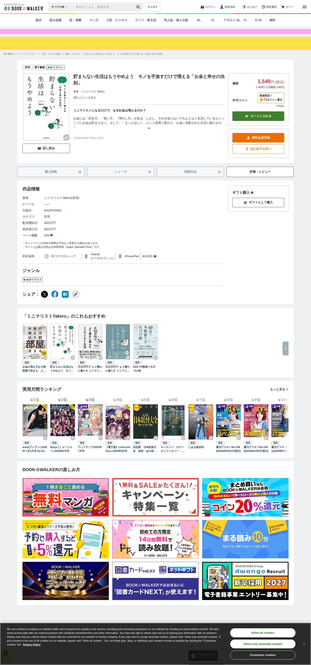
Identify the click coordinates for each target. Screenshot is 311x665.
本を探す (153, 6)
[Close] (304, 643)
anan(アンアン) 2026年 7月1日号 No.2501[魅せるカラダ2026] (34, 457)
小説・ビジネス (116, 20)
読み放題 (55, 20)
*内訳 (280, 113)
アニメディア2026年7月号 (90, 456)
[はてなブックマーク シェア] (65, 302)
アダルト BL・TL (235, 20)
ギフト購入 (243, 200)
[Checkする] (66, 145)
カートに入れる (258, 124)
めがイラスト (32, 287)
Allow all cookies (262, 632)
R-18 (258, 20)
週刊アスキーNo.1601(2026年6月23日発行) (283, 457)
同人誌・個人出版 (176, 20)
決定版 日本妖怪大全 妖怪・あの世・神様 (144, 457)
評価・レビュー (260, 179)
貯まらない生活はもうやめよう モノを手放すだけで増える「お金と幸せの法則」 (61, 376)
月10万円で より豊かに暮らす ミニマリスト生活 (90, 376)
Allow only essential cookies (262, 644)
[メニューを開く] (304, 7)
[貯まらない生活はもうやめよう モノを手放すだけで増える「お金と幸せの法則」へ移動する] (125, 61)
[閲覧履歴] (269, 7)
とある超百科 (196, 454)
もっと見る (279, 397)
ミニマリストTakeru (93, 99)
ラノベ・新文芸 (145, 20)
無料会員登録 (258, 145)
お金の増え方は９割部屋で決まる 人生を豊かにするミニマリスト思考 (34, 376)
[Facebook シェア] (55, 302)
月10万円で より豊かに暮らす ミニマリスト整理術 (117, 376)
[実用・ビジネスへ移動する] (72, 61)
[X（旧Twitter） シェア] (44, 302)
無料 (272, 20)
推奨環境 (149, 264)
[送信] (139, 7)
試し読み (46, 156)
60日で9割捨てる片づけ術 (144, 376)
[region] (155, 644)
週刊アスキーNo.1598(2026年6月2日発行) (228, 456)
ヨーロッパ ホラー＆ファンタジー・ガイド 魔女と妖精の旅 (172, 457)
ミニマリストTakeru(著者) (61, 205)
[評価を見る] (84, 105)
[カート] (287, 7)
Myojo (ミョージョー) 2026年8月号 (61, 456)
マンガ (93, 20)
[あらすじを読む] (149, 131)
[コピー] (75, 302)
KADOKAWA (52, 218)
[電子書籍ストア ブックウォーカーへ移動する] (19, 61)
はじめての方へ (258, 156)
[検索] (139, 7)
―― (47, 212)
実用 (47, 224)
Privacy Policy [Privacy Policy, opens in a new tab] (32, 644)
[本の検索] (60, 7)
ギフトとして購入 (258, 210)
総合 (39, 20)
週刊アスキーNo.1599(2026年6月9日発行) (256, 456)
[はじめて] (249, 7)
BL (199, 20)
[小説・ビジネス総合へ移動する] (50, 61)
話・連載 (75, 20)
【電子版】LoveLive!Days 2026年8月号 (117, 456)
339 (48, 243)
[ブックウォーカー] (23, 7)
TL (212, 20)
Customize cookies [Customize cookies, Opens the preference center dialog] (263, 655)
